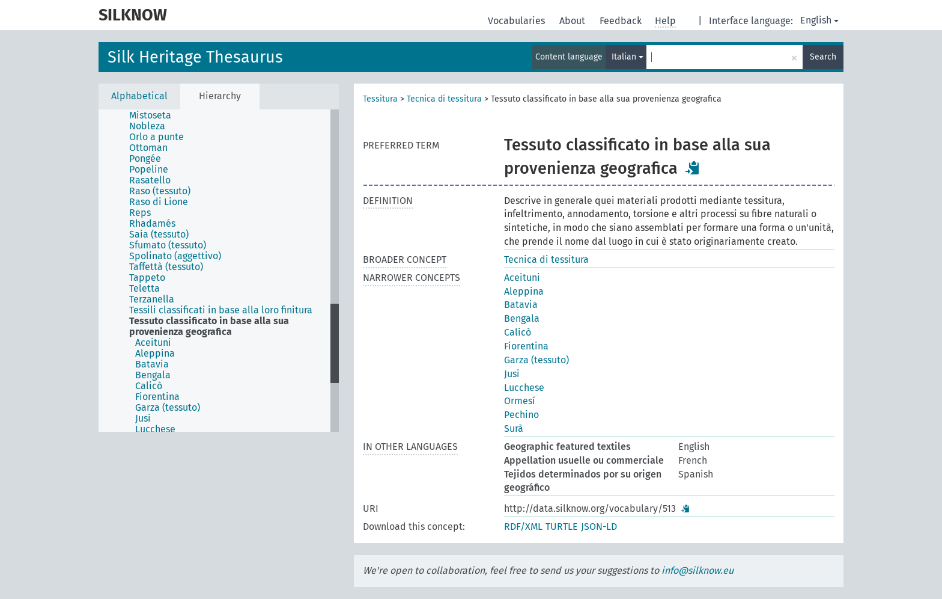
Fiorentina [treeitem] (157, 397)
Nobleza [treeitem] (147, 126)
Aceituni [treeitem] (153, 342)
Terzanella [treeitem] (151, 299)
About (573, 20)
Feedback (622, 20)
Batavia (521, 304)
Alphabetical (139, 96)
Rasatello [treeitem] (150, 180)
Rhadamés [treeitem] (152, 223)
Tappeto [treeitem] (147, 277)
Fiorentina (526, 346)
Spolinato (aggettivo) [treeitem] (175, 256)
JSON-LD (599, 526)
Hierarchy (220, 96)
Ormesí (519, 401)
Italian (627, 57)
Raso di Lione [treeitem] (158, 202)
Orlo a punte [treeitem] (156, 137)
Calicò (517, 332)
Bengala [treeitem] (153, 375)
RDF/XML (523, 526)
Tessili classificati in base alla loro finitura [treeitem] (220, 310)
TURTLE (561, 526)
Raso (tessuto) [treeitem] (159, 191)
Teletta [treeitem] (144, 288)
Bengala (521, 318)
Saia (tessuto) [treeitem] (159, 234)
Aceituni (522, 277)
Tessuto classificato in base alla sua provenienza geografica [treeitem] (209, 326)
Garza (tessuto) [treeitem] (167, 407)
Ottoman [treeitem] (148, 148)
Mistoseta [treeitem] (150, 115)
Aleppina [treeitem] (155, 353)
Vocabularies (517, 20)
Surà (513, 428)
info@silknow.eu (697, 570)
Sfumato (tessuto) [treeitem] (167, 245)
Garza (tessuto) (536, 360)
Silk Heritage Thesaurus (195, 57)
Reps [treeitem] (140, 212)
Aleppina (524, 291)
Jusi (512, 373)
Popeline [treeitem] (148, 169)
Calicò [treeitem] (148, 386)
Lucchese (524, 387)
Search (823, 57)
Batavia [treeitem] (152, 364)
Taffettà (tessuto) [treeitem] (166, 267)
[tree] (219, 270)
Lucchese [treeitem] (155, 429)
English (819, 20)
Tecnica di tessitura (444, 99)
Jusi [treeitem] (143, 418)
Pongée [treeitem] (145, 158)
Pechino (521, 414)
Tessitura (380, 99)
